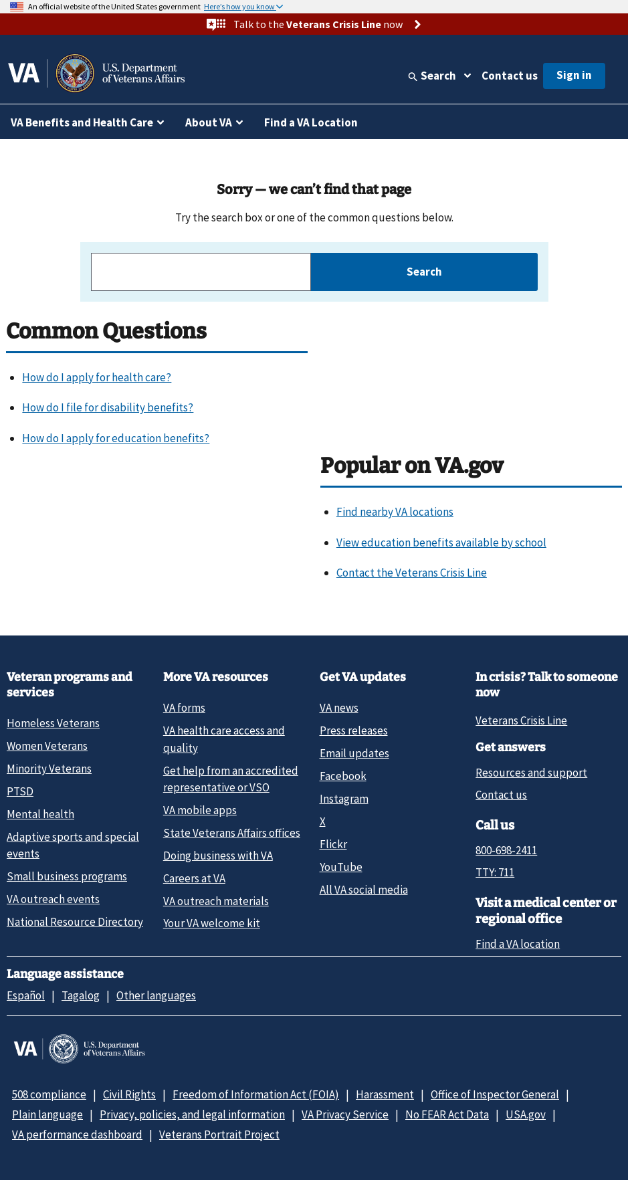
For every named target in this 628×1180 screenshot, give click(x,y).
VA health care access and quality (224, 739)
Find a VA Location (311, 122)
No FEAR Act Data (447, 1114)
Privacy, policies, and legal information (192, 1114)
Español (26, 995)
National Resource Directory (75, 921)
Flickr (333, 844)
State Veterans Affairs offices (231, 832)
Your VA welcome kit (211, 923)
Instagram (344, 798)
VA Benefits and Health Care (82, 122)
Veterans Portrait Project (219, 1134)
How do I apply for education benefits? (115, 438)
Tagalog (81, 995)
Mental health (40, 814)
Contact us (510, 75)
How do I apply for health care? (96, 377)
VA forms (184, 707)
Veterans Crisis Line (521, 720)
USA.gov (526, 1114)
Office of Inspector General (495, 1094)
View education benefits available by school (441, 542)
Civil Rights (129, 1094)
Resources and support (531, 772)
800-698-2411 (506, 850)
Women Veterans (47, 746)
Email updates (354, 753)
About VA (208, 122)
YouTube (341, 867)
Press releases (354, 730)
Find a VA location (518, 944)
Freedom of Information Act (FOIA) (256, 1094)
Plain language (47, 1114)
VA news (339, 707)
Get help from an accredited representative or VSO (230, 779)
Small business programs (67, 876)
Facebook (343, 776)
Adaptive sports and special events (73, 845)
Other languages (156, 995)
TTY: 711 (495, 872)
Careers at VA (194, 878)
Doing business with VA (218, 855)
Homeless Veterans (53, 723)
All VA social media (364, 889)
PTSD (20, 791)
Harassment (385, 1094)
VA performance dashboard (77, 1134)
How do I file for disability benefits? (107, 407)
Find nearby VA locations (394, 511)
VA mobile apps (200, 810)
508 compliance (49, 1094)
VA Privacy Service (345, 1114)
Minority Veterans (49, 768)
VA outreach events (53, 899)
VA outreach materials (216, 901)
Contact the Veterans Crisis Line (411, 572)
